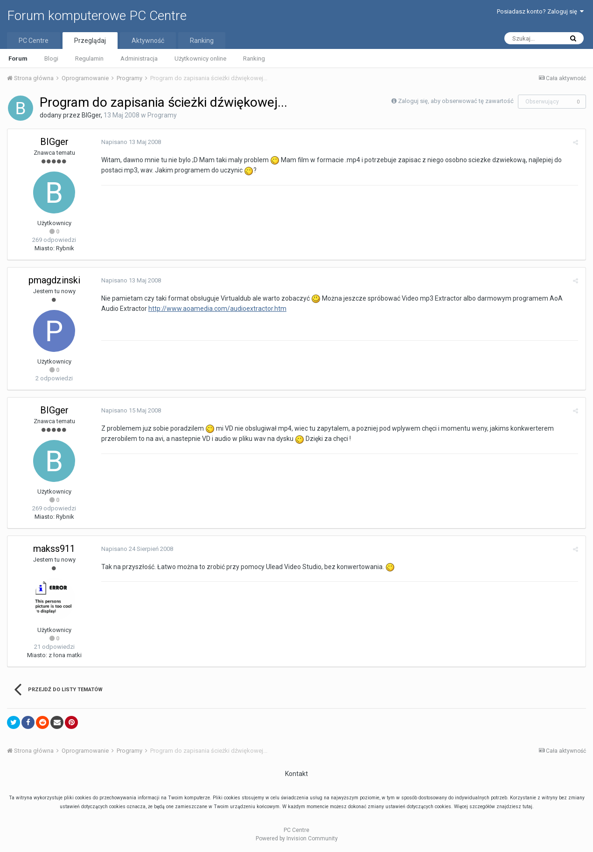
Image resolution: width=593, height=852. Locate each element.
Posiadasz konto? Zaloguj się (540, 11)
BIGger (91, 115)
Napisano (130, 141)
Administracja (139, 58)
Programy (162, 115)
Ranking (254, 58)
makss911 (54, 548)
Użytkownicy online (200, 58)
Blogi (51, 58)
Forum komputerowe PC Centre (97, 15)
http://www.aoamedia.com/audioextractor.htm (217, 308)
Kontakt (296, 773)
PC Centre (34, 40)
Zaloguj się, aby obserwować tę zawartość (456, 100)
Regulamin (89, 58)
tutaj (527, 807)
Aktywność (148, 40)
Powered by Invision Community (297, 838)
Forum (18, 58)
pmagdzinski (54, 280)
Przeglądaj (90, 40)
